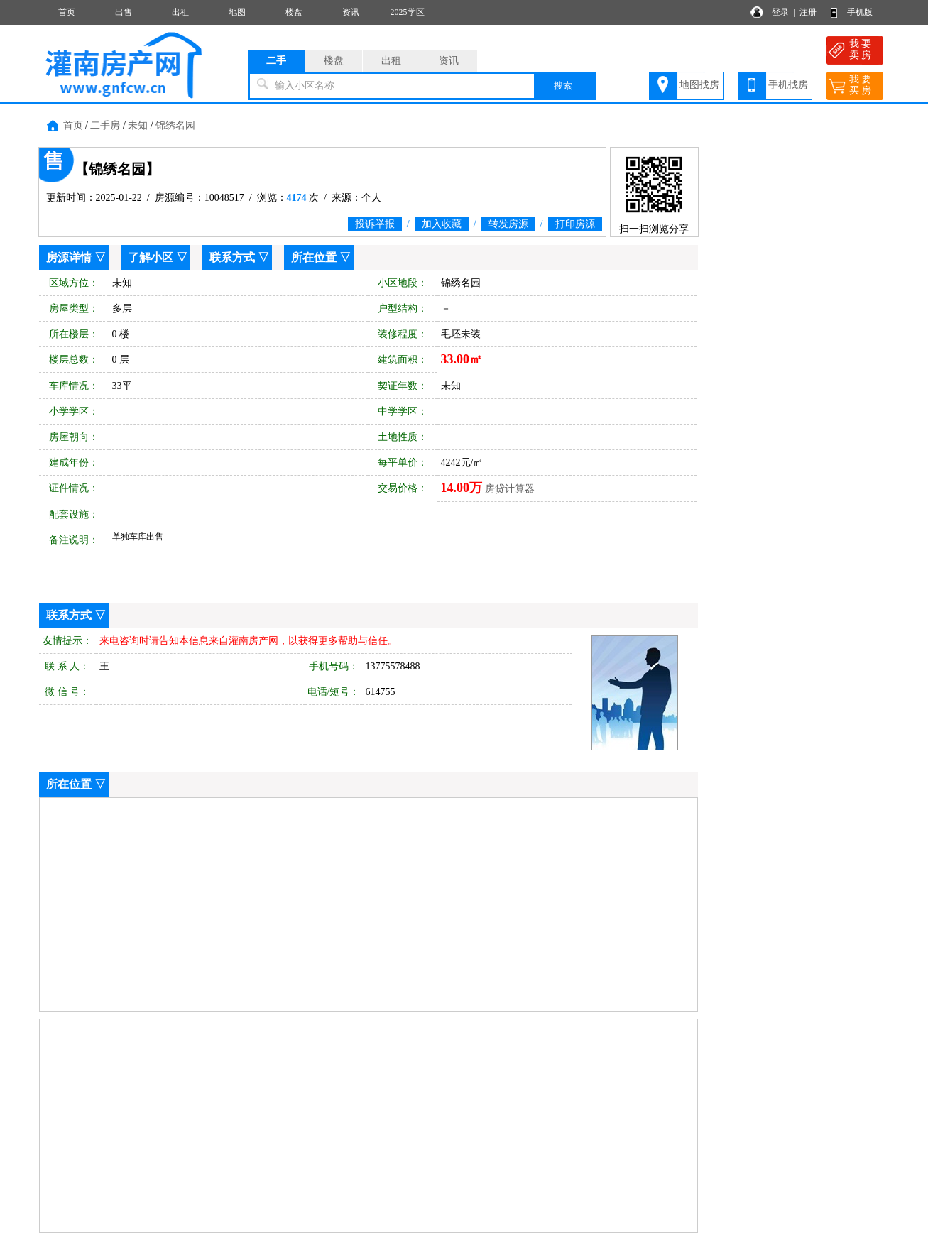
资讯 (350, 12)
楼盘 (293, 12)
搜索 (563, 85)
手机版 (860, 12)
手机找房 (788, 85)
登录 (780, 12)
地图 (237, 12)
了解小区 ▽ (157, 257)
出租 (180, 12)
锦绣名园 (175, 125)
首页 (66, 12)
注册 (808, 12)
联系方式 (232, 257)
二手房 (105, 125)
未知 (138, 125)
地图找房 (699, 85)
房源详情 (69, 257)
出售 (123, 12)
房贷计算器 (510, 488)
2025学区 (408, 12)
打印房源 (575, 224)
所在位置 (314, 257)
